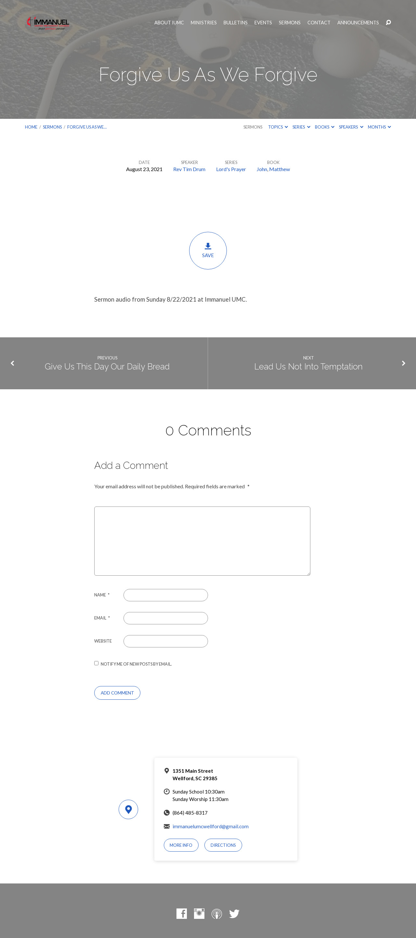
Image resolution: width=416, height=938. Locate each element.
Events (263, 22)
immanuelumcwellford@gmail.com (211, 826)
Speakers (351, 127)
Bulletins (236, 22)
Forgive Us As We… (87, 127)
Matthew (279, 169)
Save (208, 250)
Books (324, 127)
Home (31, 127)
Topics (278, 127)
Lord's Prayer (231, 169)
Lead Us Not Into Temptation (308, 366)
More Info (181, 845)
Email (102, 617)
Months (379, 127)
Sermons (290, 22)
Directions (223, 845)
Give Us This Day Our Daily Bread (107, 366)
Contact (319, 22)
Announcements (358, 22)
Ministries (204, 22)
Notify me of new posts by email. (136, 664)
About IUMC (169, 22)
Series (301, 127)
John (262, 169)
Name (102, 594)
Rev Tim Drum (189, 169)
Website (103, 641)
